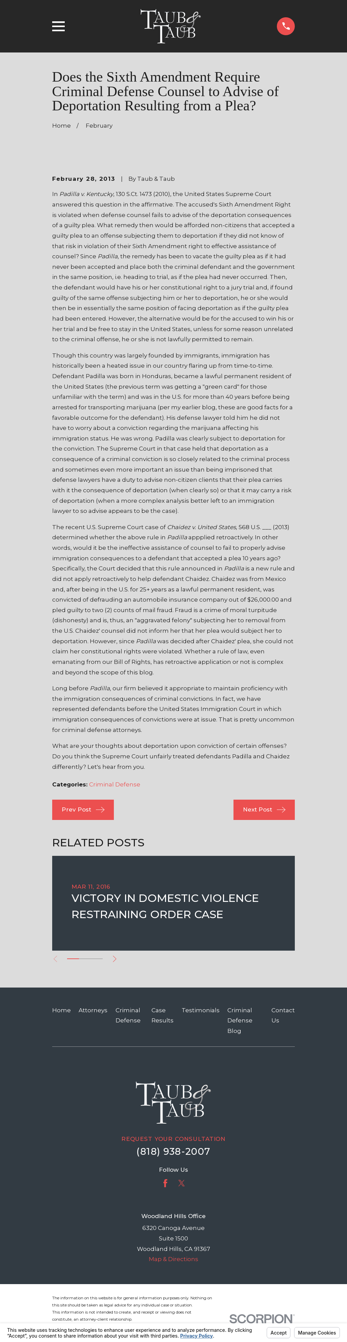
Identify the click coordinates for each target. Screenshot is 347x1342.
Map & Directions (173, 1259)
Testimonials (201, 1010)
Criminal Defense (114, 784)
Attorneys (93, 1010)
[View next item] (118, 959)
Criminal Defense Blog (239, 1020)
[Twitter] (182, 1183)
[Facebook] (165, 1183)
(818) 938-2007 (173, 1151)
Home (61, 1010)
